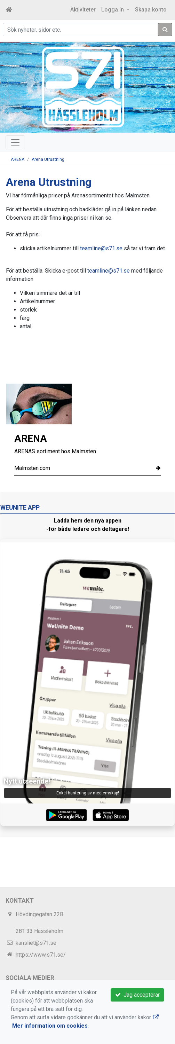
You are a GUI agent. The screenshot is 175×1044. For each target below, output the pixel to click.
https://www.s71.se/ (41, 954)
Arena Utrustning (48, 159)
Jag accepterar (137, 994)
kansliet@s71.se (36, 943)
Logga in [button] (113, 9)
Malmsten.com (87, 468)
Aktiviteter (83, 9)
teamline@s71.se (101, 248)
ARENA (17, 159)
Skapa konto (151, 9)
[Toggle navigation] (15, 142)
